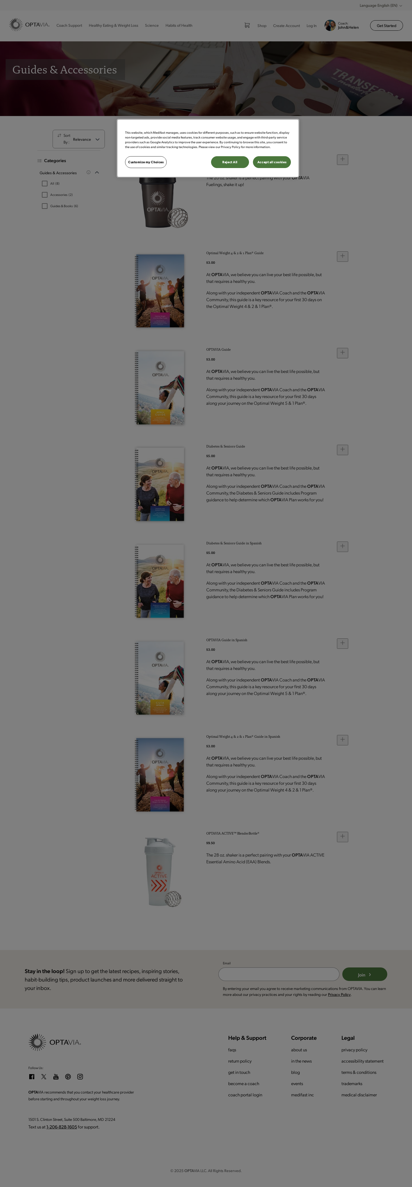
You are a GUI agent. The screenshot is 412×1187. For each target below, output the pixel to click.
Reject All (229, 162)
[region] (208, 148)
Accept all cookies (271, 162)
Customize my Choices (146, 162)
